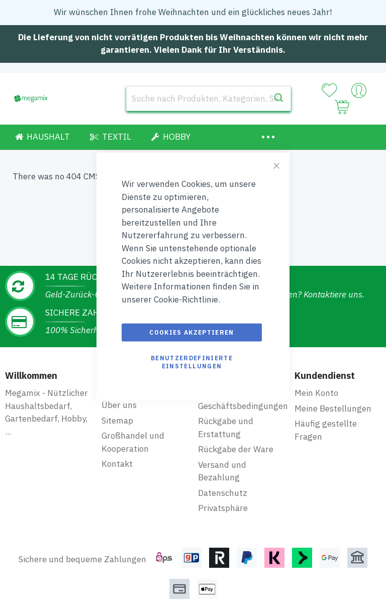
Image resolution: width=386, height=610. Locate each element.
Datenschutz (222, 492)
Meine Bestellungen (333, 408)
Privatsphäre (223, 508)
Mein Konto (316, 392)
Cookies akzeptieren (191, 332)
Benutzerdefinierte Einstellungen (192, 362)
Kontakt (117, 463)
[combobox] (208, 98)
